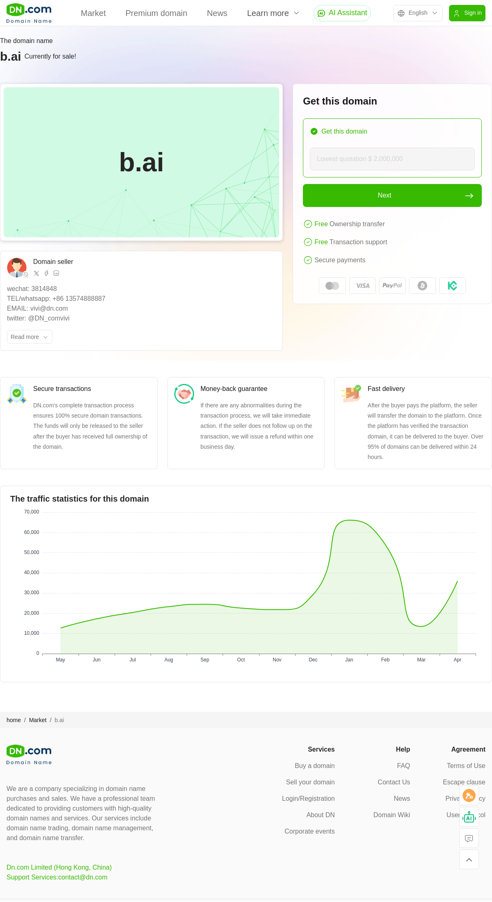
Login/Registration (308, 798)
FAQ (403, 765)
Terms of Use (466, 765)
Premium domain (156, 13)
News (217, 13)
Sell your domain (310, 782)
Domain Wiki (391, 814)
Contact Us (394, 782)
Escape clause (464, 782)
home (14, 720)
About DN (321, 814)
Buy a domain (315, 765)
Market (93, 13)
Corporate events (309, 831)
